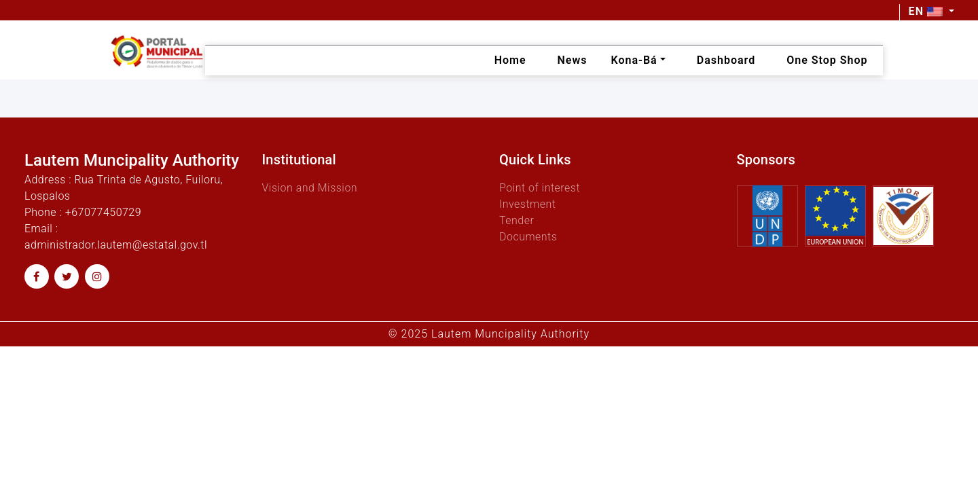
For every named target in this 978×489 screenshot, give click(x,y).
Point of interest (539, 187)
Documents (528, 236)
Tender (516, 220)
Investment (527, 204)
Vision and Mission (310, 187)
